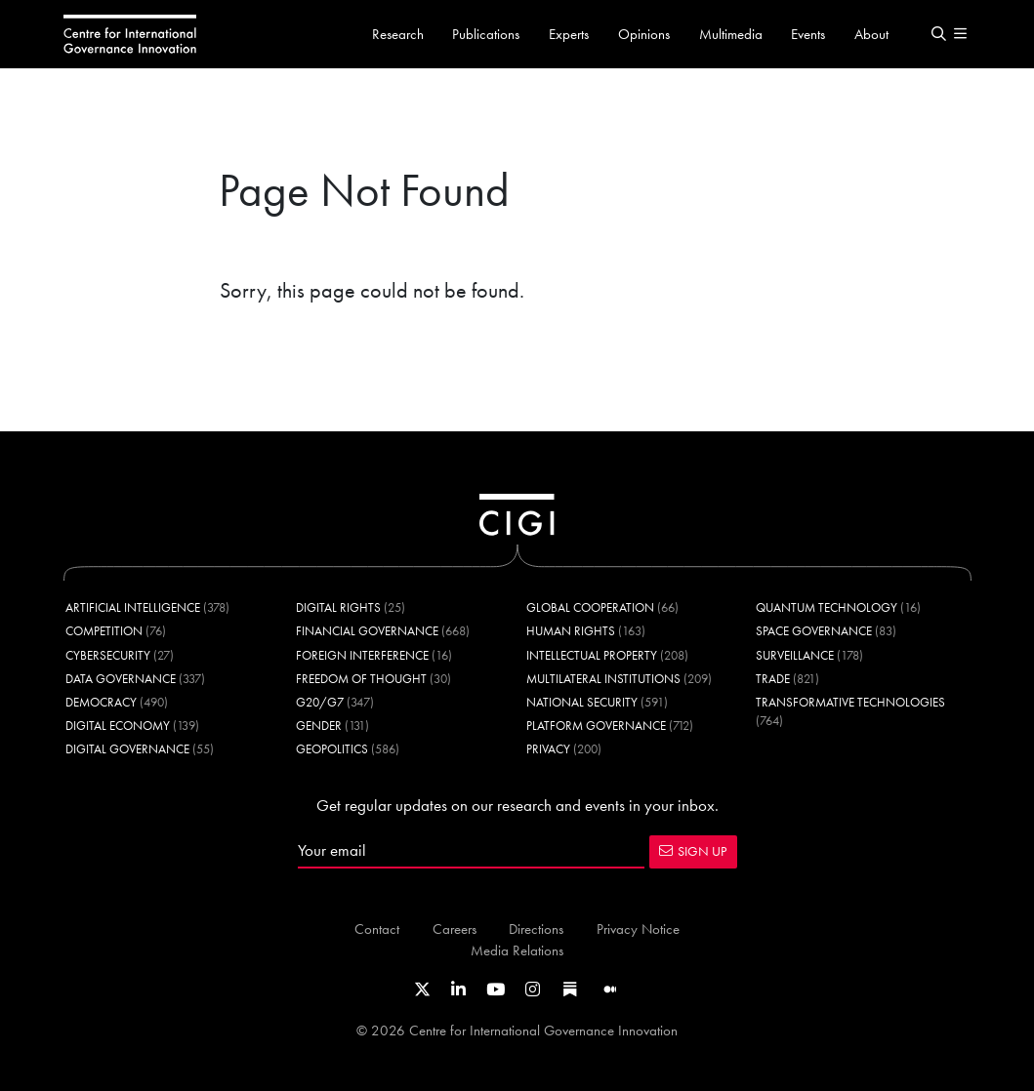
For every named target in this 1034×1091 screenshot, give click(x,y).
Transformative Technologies (850, 702)
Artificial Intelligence (132, 607)
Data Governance (120, 678)
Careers (454, 928)
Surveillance (795, 655)
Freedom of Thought (361, 678)
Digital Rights (338, 607)
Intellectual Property (591, 655)
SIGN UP (692, 851)
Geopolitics (332, 749)
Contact (376, 928)
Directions (536, 928)
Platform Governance (596, 725)
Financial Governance (367, 631)
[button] (939, 34)
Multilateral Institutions (603, 678)
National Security (582, 702)
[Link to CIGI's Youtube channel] (495, 989)
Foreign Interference (362, 655)
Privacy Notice (638, 928)
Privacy (548, 749)
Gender (319, 725)
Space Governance (814, 631)
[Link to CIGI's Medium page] (610, 989)
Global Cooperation (590, 607)
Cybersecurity (107, 655)
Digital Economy (117, 725)
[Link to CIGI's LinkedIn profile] (458, 989)
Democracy (101, 702)
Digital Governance (127, 749)
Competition (104, 631)
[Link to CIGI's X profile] (422, 989)
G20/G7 (320, 702)
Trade (773, 678)
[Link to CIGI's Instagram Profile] (532, 989)
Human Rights (570, 631)
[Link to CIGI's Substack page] (570, 989)
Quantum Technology (826, 607)
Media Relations (517, 950)
